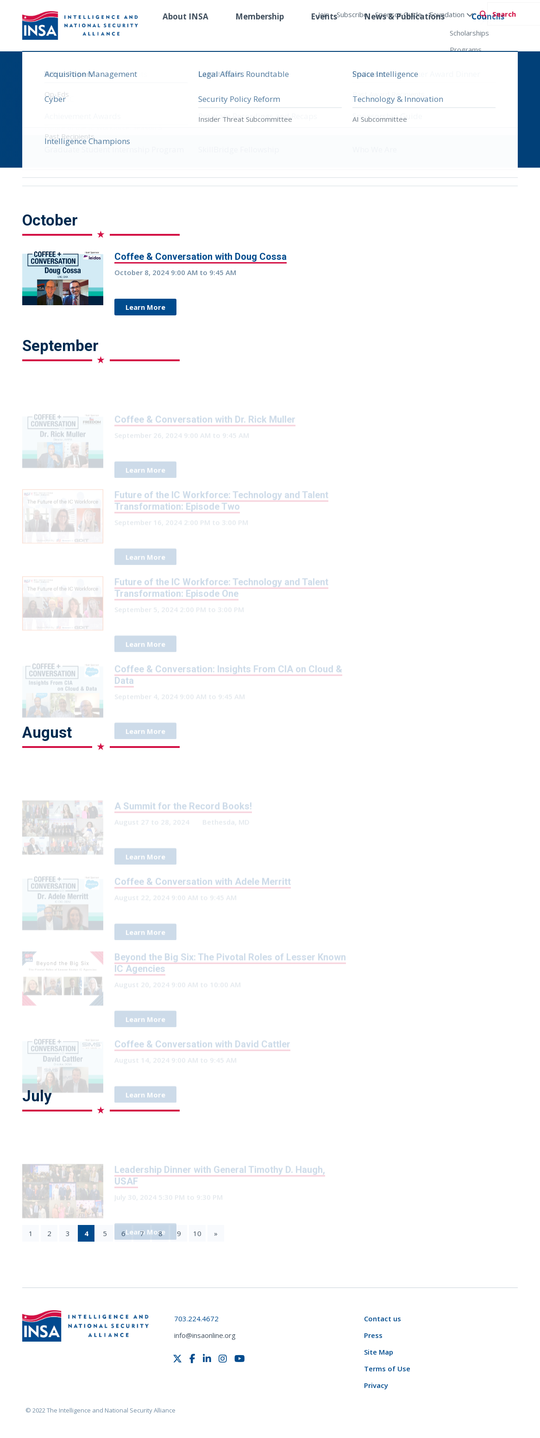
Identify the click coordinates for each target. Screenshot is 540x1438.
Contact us (382, 1318)
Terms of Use (387, 1368)
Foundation (451, 14)
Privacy (376, 1385)
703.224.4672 (196, 1318)
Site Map (378, 1351)
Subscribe (352, 14)
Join (323, 14)
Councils (487, 34)
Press (373, 1335)
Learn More (145, 307)
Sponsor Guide (398, 14)
